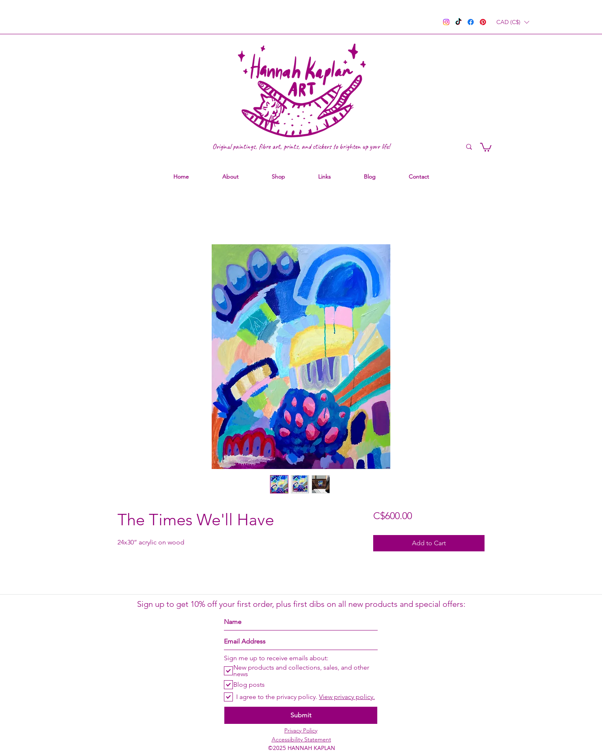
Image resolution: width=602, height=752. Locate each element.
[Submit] (301, 715)
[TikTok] (458, 22)
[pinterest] (483, 22)
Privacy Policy (300, 730)
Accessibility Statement (301, 739)
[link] (485, 147)
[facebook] (471, 22)
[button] (512, 22)
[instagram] (446, 22)
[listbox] (512, 22)
